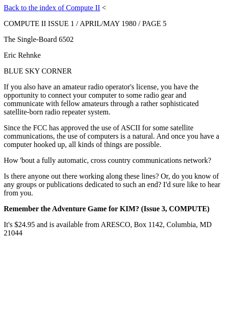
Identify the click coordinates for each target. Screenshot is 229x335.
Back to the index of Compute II (52, 8)
